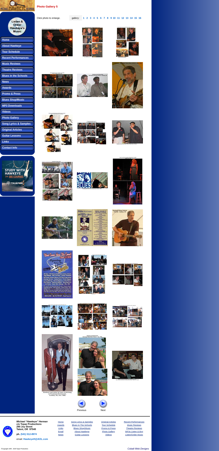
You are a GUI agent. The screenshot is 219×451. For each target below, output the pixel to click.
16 (140, 18)
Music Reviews (11, 63)
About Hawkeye (11, 45)
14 (131, 18)
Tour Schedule (11, 51)
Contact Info (9, 147)
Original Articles (12, 129)
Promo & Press (11, 93)
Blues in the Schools (14, 75)
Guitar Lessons (11, 135)
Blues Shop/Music (13, 99)
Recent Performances (15, 57)
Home (5, 39)
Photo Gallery (10, 117)
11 (118, 18)
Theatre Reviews (12, 69)
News (5, 81)
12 (123, 18)
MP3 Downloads (12, 105)
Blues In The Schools (82, 425)
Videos (6, 111)
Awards (6, 87)
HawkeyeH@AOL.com (35, 439)
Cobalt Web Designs (138, 448)
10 (114, 18)
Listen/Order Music (134, 434)
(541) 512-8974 (29, 434)
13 (127, 18)
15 (135, 18)
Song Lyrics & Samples (16, 123)
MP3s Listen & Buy (134, 431)
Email (60, 431)
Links (5, 141)
